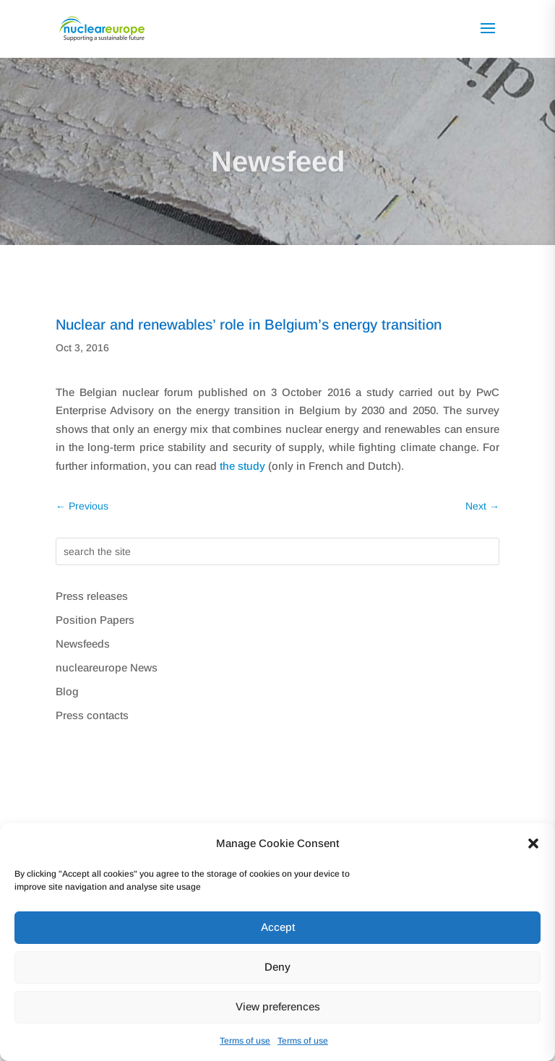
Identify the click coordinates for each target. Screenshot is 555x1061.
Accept (278, 927)
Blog (67, 691)
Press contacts (92, 715)
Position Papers (95, 620)
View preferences (278, 1006)
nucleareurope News (107, 667)
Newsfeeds (83, 643)
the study (242, 466)
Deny (277, 967)
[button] (533, 843)
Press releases (92, 596)
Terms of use (245, 1041)
